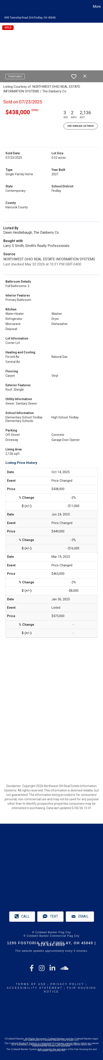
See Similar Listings (80, 126)
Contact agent (15, 76)
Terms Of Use (31, 984)
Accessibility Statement (35, 987)
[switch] (73, 76)
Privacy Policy (67, 984)
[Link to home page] (4, 6)
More (97, 6)
